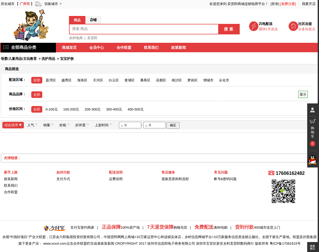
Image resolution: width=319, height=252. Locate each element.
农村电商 (76, 38)
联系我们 (151, 47)
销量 (48, 125)
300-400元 (114, 109)
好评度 (82, 125)
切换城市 (51, 4)
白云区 (114, 80)
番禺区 (145, 80)
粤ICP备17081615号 (285, 243)
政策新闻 (178, 47)
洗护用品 (48, 59)
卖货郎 (92, 38)
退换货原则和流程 (175, 179)
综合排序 (13, 125)
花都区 (161, 80)
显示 (303, 94)
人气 (32, 125)
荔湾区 (51, 80)
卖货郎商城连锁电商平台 (246, 4)
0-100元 (52, 109)
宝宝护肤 (67, 59)
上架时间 (103, 125)
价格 (64, 125)
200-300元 (93, 109)
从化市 (224, 80)
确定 (173, 125)
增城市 (208, 80)
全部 (36, 80)
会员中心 (96, 47)
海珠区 (82, 80)
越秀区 (66, 80)
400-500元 (136, 109)
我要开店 (309, 4)
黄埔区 (129, 80)
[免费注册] (288, 4)
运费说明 (116, 179)
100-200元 (71, 109)
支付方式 (63, 179)
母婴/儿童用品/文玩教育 (19, 59)
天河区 (98, 80)
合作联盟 (124, 47)
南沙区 (177, 80)
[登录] (274, 4)
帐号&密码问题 (225, 179)
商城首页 (69, 47)
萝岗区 (192, 80)
